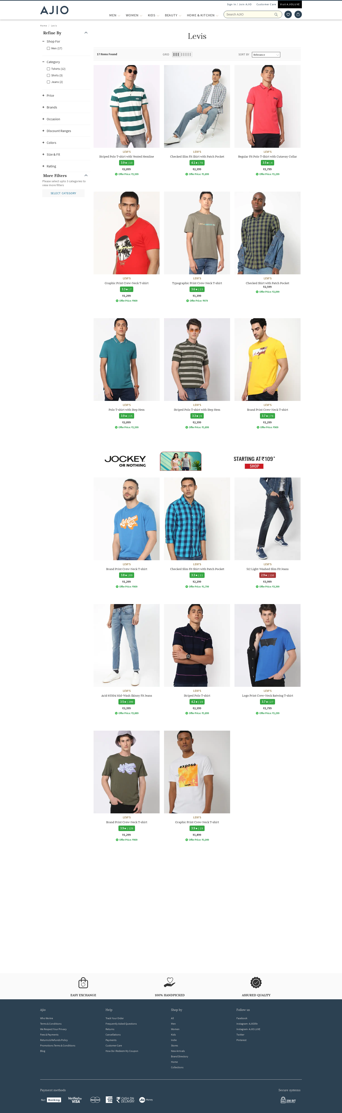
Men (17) (56, 48)
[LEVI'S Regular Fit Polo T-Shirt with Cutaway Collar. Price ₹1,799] (267, 120)
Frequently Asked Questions (121, 1023)
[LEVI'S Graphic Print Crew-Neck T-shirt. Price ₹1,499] (197, 786)
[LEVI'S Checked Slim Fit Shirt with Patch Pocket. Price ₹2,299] (197, 532)
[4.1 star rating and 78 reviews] (197, 162)
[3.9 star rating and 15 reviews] (126, 416)
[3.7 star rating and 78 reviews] (267, 416)
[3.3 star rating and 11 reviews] (197, 575)
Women (175, 1029)
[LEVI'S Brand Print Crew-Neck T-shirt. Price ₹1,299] (267, 373)
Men (173, 1023)
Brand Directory (179, 1056)
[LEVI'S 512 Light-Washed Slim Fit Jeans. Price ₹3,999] (267, 532)
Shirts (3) (57, 75)
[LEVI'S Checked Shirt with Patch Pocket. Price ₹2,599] (267, 242)
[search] (278, 14)
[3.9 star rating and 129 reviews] (126, 828)
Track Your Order (115, 1018)
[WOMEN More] (141, 15)
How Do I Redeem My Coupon (122, 1051)
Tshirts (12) (58, 69)
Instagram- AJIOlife (247, 1023)
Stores (174, 1045)
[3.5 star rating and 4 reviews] (267, 162)
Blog (42, 1051)
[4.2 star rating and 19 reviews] (197, 701)
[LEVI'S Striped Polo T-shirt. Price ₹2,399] (197, 659)
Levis (54, 25)
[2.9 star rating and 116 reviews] (267, 575)
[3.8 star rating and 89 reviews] (126, 575)
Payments (111, 1040)
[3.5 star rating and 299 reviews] (126, 701)
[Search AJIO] (253, 14)
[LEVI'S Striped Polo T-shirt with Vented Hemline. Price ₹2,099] (127, 120)
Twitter (240, 1034)
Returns (110, 1029)
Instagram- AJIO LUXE (248, 1029)
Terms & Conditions (51, 1023)
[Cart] (298, 14)
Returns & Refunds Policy (54, 1040)
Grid (166, 54)
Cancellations (113, 1034)
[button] (66, 32)
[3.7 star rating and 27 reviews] (267, 701)
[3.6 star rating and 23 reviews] (197, 289)
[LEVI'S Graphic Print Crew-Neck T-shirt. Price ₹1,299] (127, 247)
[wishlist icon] (288, 14)
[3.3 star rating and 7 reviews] (126, 289)
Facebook (241, 1018)
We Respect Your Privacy (53, 1029)
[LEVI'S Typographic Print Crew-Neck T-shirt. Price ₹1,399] (197, 247)
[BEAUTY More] (180, 15)
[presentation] (203, 508)
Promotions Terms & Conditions (57, 1045)
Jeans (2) (57, 82)
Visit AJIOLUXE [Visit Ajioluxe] (290, 4)
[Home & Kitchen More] (217, 15)
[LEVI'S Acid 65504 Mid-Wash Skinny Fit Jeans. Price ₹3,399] (127, 659)
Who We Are (46, 1018)
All (172, 1018)
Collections (177, 1067)
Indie (174, 1040)
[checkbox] (66, 48)
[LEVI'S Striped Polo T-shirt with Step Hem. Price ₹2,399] (197, 373)
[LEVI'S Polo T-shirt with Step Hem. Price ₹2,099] (127, 373)
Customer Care (266, 4)
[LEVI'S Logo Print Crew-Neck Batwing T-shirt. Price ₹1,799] (267, 659)
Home (43, 25)
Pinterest (241, 1040)
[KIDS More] (158, 15)
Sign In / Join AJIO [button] (239, 4)
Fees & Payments (49, 1034)
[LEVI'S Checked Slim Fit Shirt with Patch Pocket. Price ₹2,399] (197, 120)
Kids (173, 1034)
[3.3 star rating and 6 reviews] (197, 416)
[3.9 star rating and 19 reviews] (197, 828)
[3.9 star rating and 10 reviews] (126, 162)
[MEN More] (118, 15)
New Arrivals (178, 1051)
